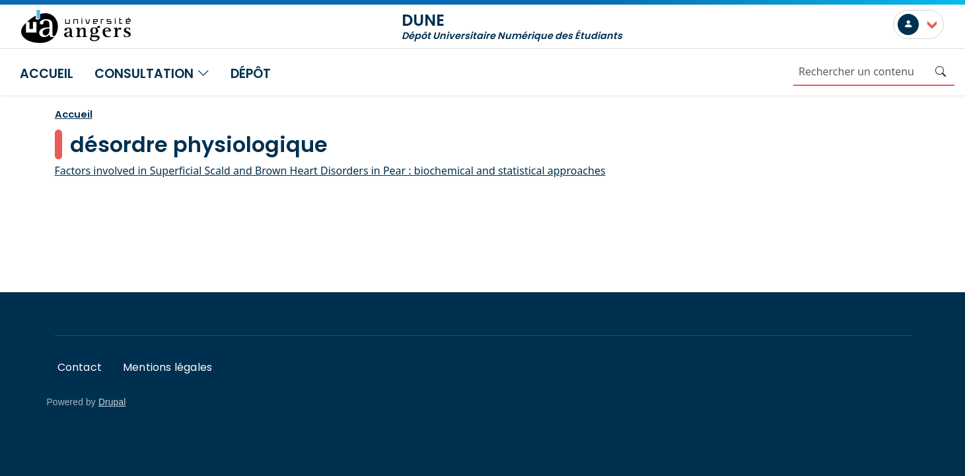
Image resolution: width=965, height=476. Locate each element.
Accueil (46, 74)
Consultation (151, 74)
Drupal (112, 402)
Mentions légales (167, 367)
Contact (79, 367)
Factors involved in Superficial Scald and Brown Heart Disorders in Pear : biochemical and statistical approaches (330, 170)
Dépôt (251, 74)
